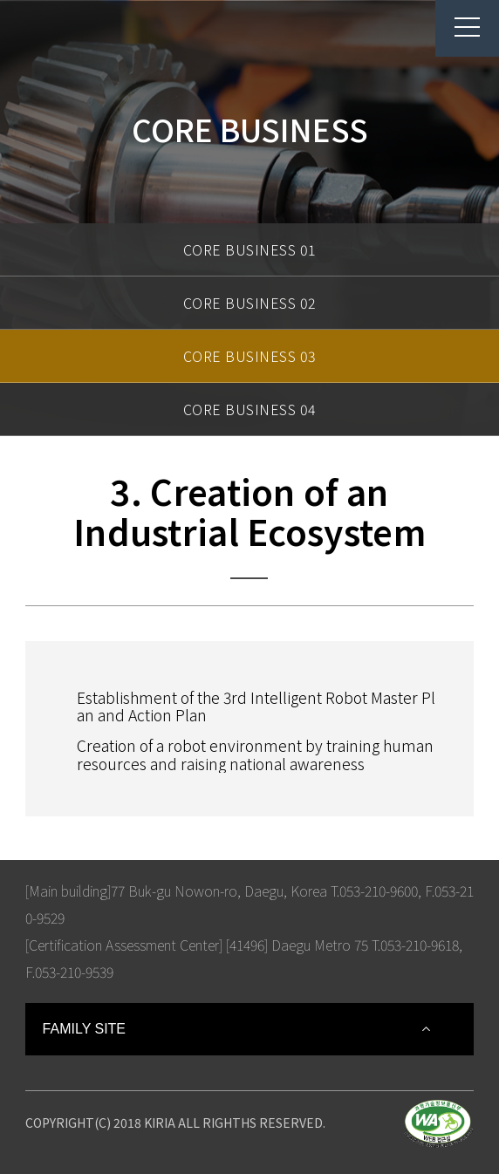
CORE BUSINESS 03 (250, 355)
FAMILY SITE (84, 1028)
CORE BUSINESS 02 (250, 302)
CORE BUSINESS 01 (250, 249)
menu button (457, 27)
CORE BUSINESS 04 (250, 409)
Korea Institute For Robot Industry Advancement (95, 36)
